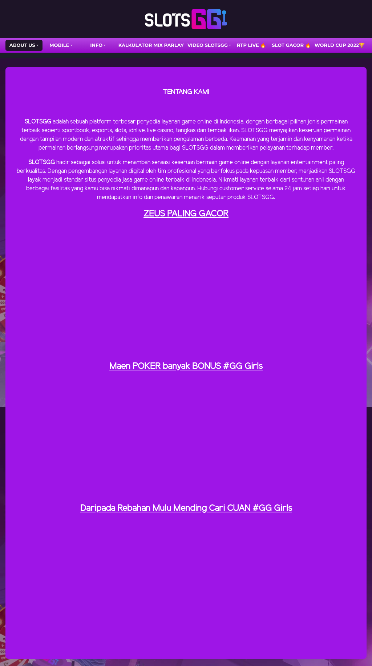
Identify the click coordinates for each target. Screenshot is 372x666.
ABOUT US (22, 45)
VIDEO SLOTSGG (207, 45)
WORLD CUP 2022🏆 (340, 45)
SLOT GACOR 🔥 (291, 45)
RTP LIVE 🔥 (251, 45)
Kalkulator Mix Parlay (151, 45)
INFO (96, 45)
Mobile (59, 45)
